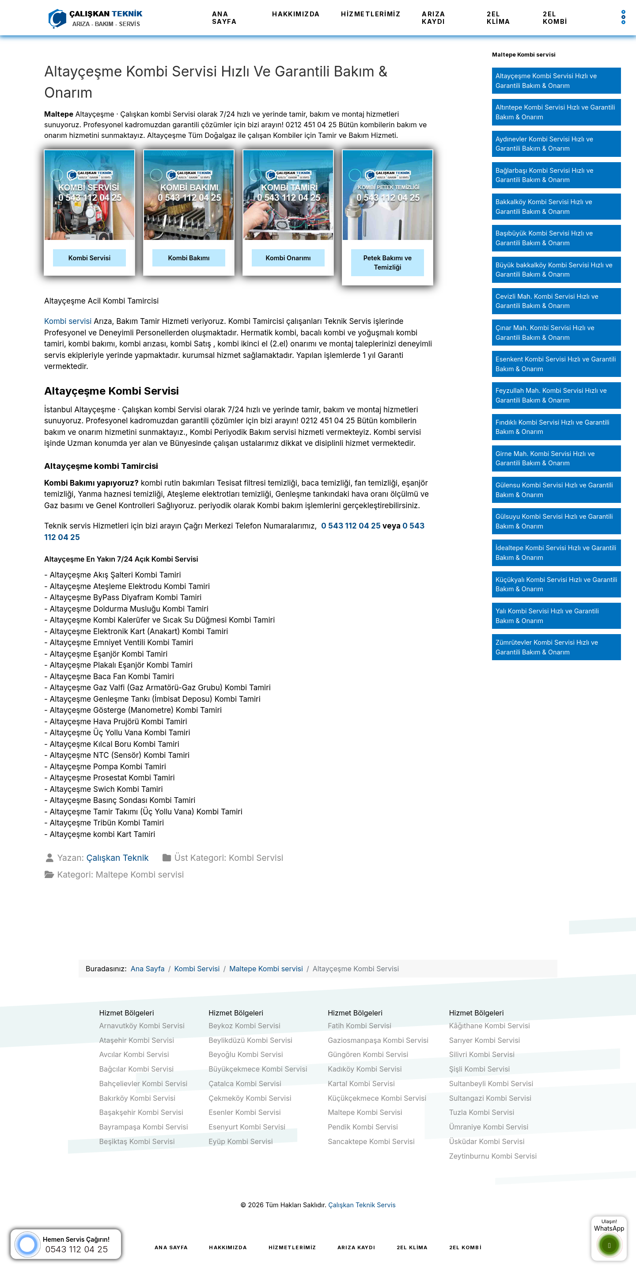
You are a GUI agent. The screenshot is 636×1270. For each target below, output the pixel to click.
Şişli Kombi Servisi (479, 1069)
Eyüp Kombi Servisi (240, 1141)
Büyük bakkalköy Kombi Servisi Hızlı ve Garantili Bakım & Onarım (554, 269)
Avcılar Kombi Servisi (134, 1054)
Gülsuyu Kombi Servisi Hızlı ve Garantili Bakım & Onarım (554, 521)
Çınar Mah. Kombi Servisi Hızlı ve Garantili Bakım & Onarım (545, 332)
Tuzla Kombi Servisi (482, 1112)
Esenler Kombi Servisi (244, 1112)
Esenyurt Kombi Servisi (246, 1126)
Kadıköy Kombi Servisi (365, 1069)
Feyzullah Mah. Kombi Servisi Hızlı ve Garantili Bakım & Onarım (551, 395)
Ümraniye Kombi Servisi (489, 1126)
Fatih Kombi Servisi (359, 1025)
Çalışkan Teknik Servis (362, 1205)
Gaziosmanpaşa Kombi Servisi (378, 1040)
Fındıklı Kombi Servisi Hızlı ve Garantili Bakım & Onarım (553, 427)
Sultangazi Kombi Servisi (490, 1098)
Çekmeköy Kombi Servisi (249, 1098)
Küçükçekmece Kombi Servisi (377, 1098)
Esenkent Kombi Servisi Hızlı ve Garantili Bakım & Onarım (556, 364)
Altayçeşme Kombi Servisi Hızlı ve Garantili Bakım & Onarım (546, 80)
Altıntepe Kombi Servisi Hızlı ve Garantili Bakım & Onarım (555, 112)
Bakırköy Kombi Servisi (137, 1098)
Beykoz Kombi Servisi (244, 1025)
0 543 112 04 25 (351, 525)
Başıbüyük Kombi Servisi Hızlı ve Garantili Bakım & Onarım (544, 238)
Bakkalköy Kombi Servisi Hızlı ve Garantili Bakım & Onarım (544, 206)
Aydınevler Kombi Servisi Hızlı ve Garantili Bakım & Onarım (544, 143)
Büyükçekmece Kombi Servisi (257, 1069)
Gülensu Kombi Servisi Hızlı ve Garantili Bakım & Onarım (554, 489)
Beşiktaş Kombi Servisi (137, 1141)
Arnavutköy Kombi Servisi (142, 1025)
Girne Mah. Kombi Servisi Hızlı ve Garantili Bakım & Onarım (545, 458)
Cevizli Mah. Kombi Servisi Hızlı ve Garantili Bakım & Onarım (547, 301)
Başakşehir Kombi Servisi (141, 1112)
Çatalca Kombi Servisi (244, 1083)
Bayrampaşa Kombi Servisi (143, 1126)
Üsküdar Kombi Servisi (487, 1141)
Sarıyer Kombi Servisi (484, 1040)
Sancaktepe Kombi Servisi (371, 1141)
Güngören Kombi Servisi (368, 1054)
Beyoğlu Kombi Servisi (245, 1054)
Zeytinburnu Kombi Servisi (493, 1156)
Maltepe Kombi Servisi (365, 1112)
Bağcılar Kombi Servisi (136, 1069)
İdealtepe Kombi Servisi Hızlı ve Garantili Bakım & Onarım (556, 552)
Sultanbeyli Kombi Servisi (491, 1083)
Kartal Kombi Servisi (361, 1083)
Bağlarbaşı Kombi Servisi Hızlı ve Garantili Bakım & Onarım (545, 175)
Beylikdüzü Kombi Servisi (250, 1040)
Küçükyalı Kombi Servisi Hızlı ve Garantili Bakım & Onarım (556, 584)
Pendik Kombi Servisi (363, 1126)
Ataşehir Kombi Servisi (136, 1040)
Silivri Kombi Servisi (482, 1054)
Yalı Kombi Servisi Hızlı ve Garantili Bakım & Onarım (547, 615)
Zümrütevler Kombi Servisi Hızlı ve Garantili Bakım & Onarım (547, 647)
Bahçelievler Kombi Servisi (143, 1083)
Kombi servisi (67, 321)
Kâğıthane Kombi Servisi (489, 1025)
